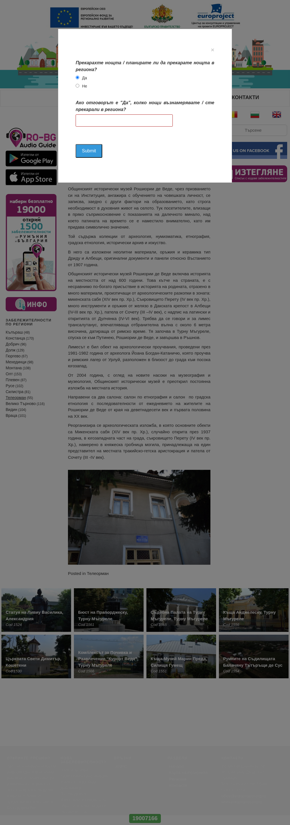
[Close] (212, 50)
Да (84, 78)
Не (84, 86)
